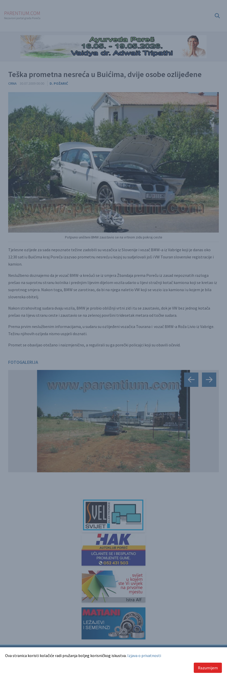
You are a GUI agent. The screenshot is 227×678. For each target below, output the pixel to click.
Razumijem (208, 667)
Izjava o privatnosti (144, 655)
